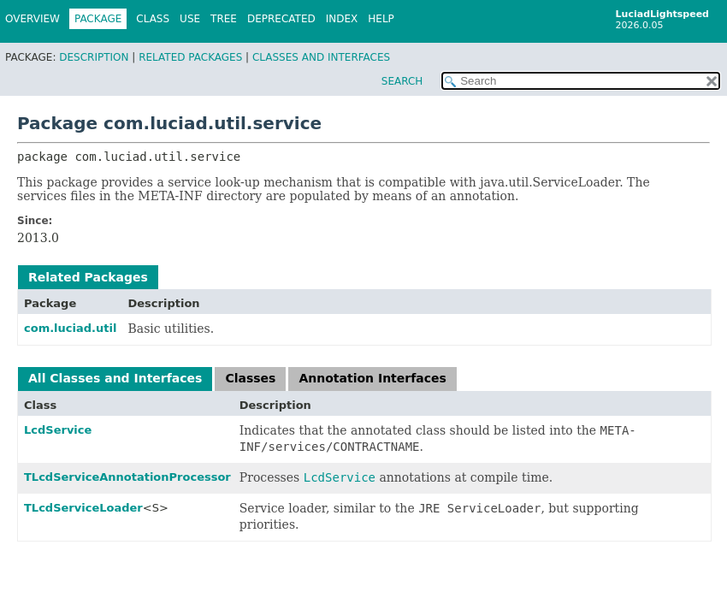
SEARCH (402, 81)
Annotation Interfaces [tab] (372, 378)
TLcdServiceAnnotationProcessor (127, 477)
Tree (223, 19)
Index (342, 19)
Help (381, 19)
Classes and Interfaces (321, 57)
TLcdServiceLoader (83, 507)
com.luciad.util (70, 328)
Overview (32, 19)
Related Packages (190, 57)
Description (93, 57)
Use (190, 19)
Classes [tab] (250, 378)
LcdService (58, 430)
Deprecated (281, 19)
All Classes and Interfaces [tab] (115, 378)
